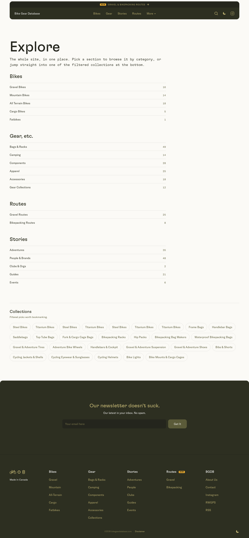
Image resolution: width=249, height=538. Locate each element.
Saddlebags (20, 337)
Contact (211, 487)
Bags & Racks (96, 479)
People (131, 487)
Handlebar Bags (222, 327)
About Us (211, 479)
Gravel (53, 479)
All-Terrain (55, 495)
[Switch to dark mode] (224, 13)
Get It (177, 424)
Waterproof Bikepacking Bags (213, 337)
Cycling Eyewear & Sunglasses (70, 357)
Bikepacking (174, 487)
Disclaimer (140, 531)
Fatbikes (54, 510)
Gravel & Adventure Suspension (146, 347)
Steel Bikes (20, 327)
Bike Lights (133, 357)
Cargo (53, 502)
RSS (208, 510)
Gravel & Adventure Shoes (190, 347)
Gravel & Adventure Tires (28, 347)
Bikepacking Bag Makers (170, 337)
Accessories (95, 510)
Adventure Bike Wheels (67, 347)
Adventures (134, 479)
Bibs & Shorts (223, 347)
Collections (95, 517)
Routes (18, 204)
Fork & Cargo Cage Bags (78, 337)
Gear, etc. (21, 136)
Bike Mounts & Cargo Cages (166, 357)
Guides (131, 502)
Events (131, 510)
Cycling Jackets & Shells (28, 357)
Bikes (16, 76)
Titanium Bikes (45, 327)
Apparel (93, 502)
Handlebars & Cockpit (104, 347)
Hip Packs (140, 337)
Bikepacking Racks (114, 337)
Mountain (55, 487)
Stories (18, 239)
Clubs (130, 495)
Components (96, 495)
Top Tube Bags (45, 337)
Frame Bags (196, 327)
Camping (93, 487)
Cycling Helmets (108, 357)
